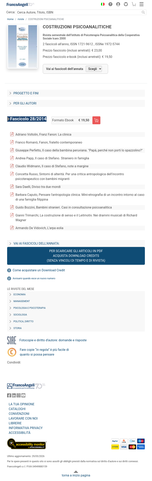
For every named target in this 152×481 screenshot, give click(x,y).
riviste (21, 19)
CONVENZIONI (19, 414)
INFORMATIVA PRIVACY (26, 428)
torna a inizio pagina (76, 475)
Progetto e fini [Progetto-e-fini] (26, 93)
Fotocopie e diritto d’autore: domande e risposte (52, 340)
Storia (17, 328)
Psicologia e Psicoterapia (29, 308)
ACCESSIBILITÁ (19, 433)
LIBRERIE (15, 423)
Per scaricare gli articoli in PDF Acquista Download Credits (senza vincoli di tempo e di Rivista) (76, 255)
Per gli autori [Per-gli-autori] (24, 103)
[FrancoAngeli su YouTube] (23, 396)
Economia (19, 294)
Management (21, 301)
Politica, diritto (23, 321)
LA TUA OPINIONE (21, 404)
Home (10, 19)
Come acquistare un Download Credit (39, 270)
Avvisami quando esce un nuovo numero (34, 278)
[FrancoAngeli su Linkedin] (14, 396)
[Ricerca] (143, 12)
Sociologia (20, 314)
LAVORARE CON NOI (23, 418)
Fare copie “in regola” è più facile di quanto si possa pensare (44, 352)
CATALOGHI (17, 409)
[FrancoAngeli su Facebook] (9, 396)
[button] (101, 4)
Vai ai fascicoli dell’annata (64, 69)
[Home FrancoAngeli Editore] (20, 5)
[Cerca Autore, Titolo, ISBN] (78, 12)
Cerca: (10, 12)
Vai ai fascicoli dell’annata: (36, 243)
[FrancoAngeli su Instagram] (19, 396)
